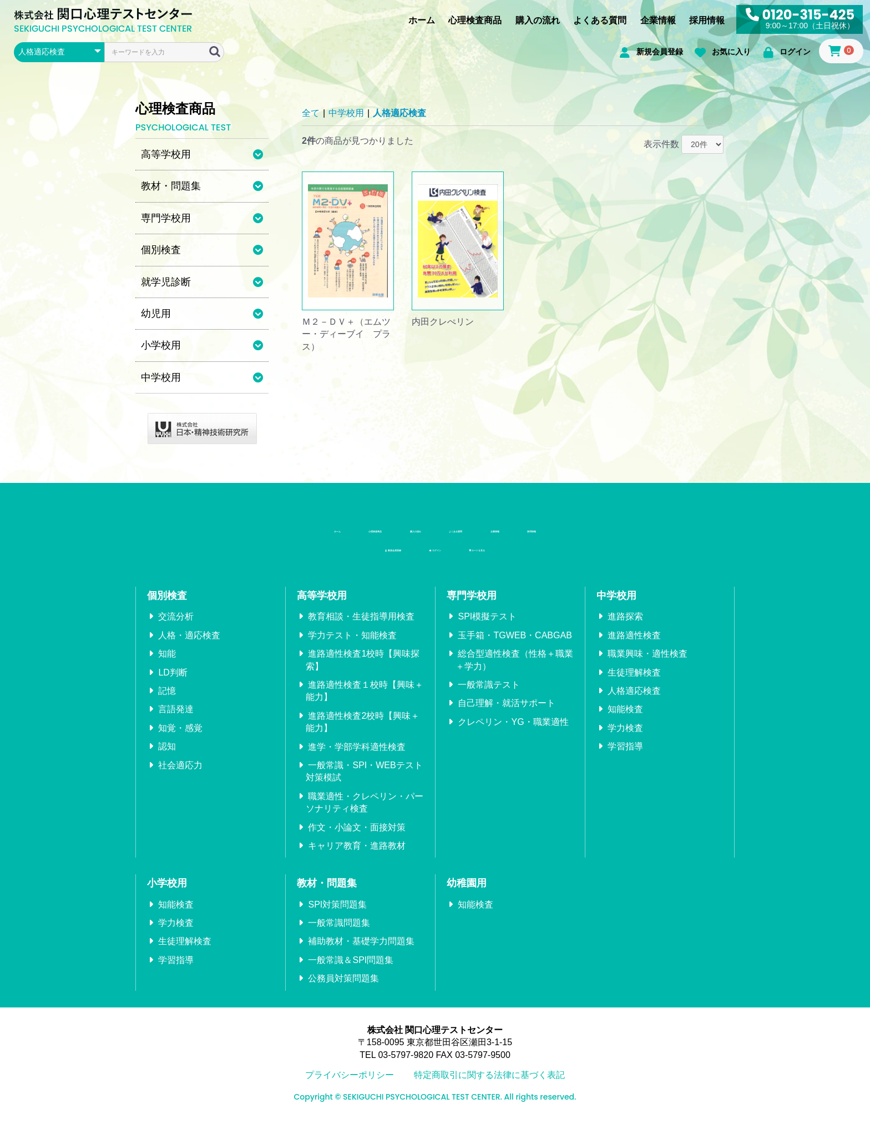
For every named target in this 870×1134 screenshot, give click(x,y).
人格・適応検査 (189, 647)
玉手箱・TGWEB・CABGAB (514, 647)
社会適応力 (180, 777)
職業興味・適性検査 (647, 666)
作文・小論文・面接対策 (357, 839)
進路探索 (625, 628)
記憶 (167, 703)
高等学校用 (322, 607)
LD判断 (172, 684)
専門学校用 (472, 607)
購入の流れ (537, 20)
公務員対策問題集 (343, 990)
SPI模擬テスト (487, 628)
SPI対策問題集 (337, 916)
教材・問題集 (327, 895)
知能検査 (625, 721)
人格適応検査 (399, 113)
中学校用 (346, 113)
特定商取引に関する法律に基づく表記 (489, 1087)
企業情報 (658, 20)
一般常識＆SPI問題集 (350, 972)
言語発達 (176, 721)
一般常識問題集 (339, 935)
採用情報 (707, 20)
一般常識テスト (489, 697)
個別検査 (167, 607)
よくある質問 (599, 20)
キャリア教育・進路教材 (357, 858)
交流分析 (176, 628)
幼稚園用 (467, 895)
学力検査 (625, 740)
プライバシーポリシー (349, 1087)
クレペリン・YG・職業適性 (513, 734)
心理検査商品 (475, 20)
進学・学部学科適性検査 (357, 758)
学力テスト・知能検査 (352, 647)
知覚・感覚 (180, 740)
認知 (167, 758)
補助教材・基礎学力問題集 (361, 953)
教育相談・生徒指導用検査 (361, 628)
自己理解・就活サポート (506, 715)
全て (311, 113)
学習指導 (625, 758)
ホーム (421, 20)
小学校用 (167, 895)
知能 (167, 666)
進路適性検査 (634, 647)
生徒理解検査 (634, 684)
